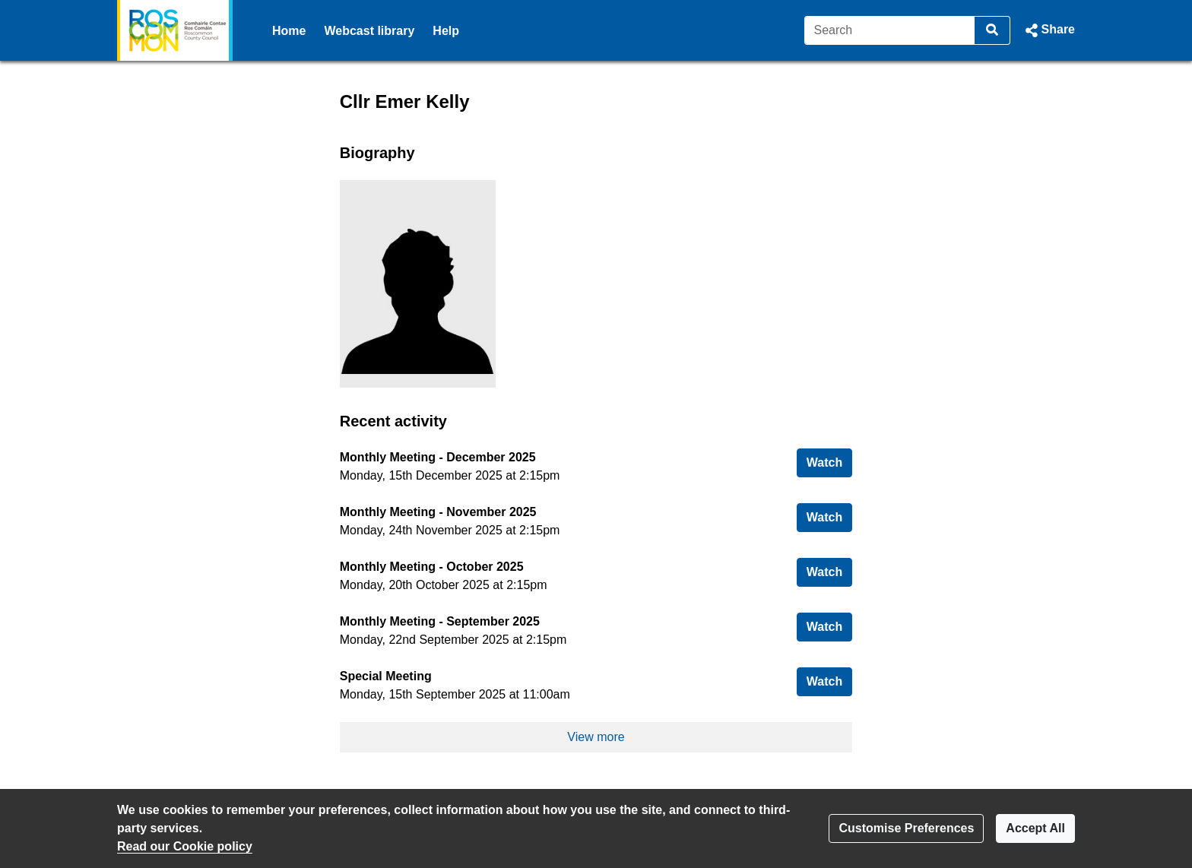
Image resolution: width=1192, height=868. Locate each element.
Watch (829, 461)
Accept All (1035, 828)
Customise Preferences (906, 828)
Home (289, 30)
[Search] (889, 30)
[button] (1048, 30)
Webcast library (369, 30)
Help (446, 30)
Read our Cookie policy (184, 846)
